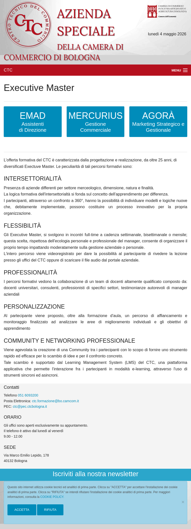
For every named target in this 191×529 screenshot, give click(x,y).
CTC (8, 70)
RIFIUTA (50, 510)
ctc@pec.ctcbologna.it (30, 406)
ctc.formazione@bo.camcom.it (55, 401)
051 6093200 (28, 395)
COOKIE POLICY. (52, 497)
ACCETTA (21, 510)
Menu (176, 70)
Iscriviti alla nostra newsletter (95, 474)
